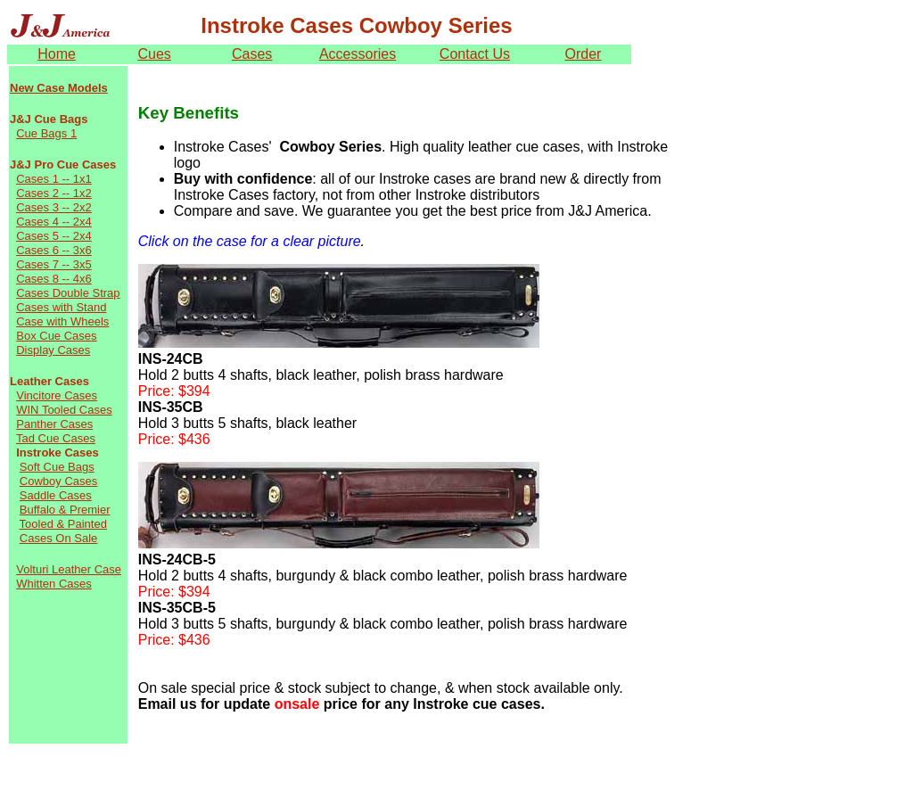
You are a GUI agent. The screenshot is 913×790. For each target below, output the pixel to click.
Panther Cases (54, 424)
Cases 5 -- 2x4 (54, 236)
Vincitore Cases (56, 395)
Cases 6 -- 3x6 (54, 250)
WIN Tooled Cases (63, 409)
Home (56, 54)
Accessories (357, 54)
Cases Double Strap (67, 293)
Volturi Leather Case (68, 569)
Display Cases (53, 350)
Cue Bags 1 (46, 133)
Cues (153, 54)
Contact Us (475, 54)
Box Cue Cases (56, 335)
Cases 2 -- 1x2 (54, 193)
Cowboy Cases (58, 481)
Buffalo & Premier (65, 509)
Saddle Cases (56, 495)
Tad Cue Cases (55, 438)
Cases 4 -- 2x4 (54, 221)
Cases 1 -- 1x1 (54, 178)
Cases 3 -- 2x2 (54, 207)
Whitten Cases (54, 583)
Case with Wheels (62, 321)
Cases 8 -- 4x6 (54, 278)
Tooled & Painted (63, 524)
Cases (252, 54)
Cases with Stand (61, 307)
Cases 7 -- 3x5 (54, 264)
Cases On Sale (58, 538)
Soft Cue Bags (57, 466)
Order (583, 54)
